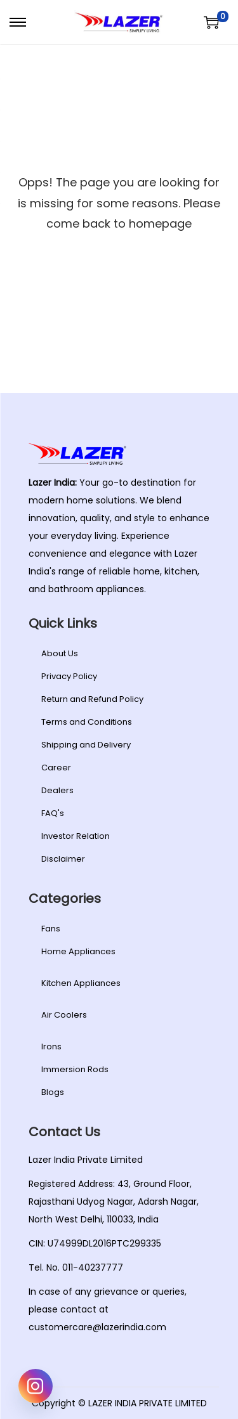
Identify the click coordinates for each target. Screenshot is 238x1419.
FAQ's (52, 813)
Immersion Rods (75, 1069)
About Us (59, 653)
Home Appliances (78, 951)
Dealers (57, 790)
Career (56, 767)
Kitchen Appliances (81, 983)
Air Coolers (64, 1015)
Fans (50, 929)
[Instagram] (35, 1386)
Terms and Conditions (86, 722)
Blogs (52, 1092)
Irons (51, 1046)
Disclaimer (63, 859)
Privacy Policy (69, 676)
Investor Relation (75, 836)
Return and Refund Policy (92, 699)
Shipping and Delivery (86, 745)
